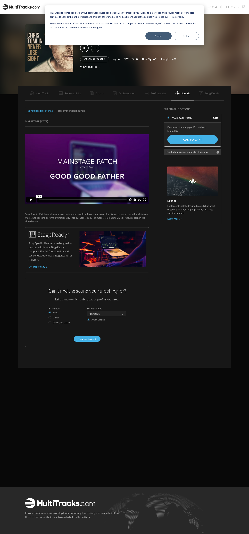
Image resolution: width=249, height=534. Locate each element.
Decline (186, 35)
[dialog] (124, 25)
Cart (212, 7)
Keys (55, 312)
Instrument (54, 308)
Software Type (94, 308)
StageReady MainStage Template (97, 217)
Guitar (56, 317)
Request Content (87, 338)
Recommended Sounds (71, 110)
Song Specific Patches (40, 110)
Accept (158, 35)
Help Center (229, 7)
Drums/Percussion (62, 322)
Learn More (174, 218)
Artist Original (98, 319)
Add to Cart (192, 139)
